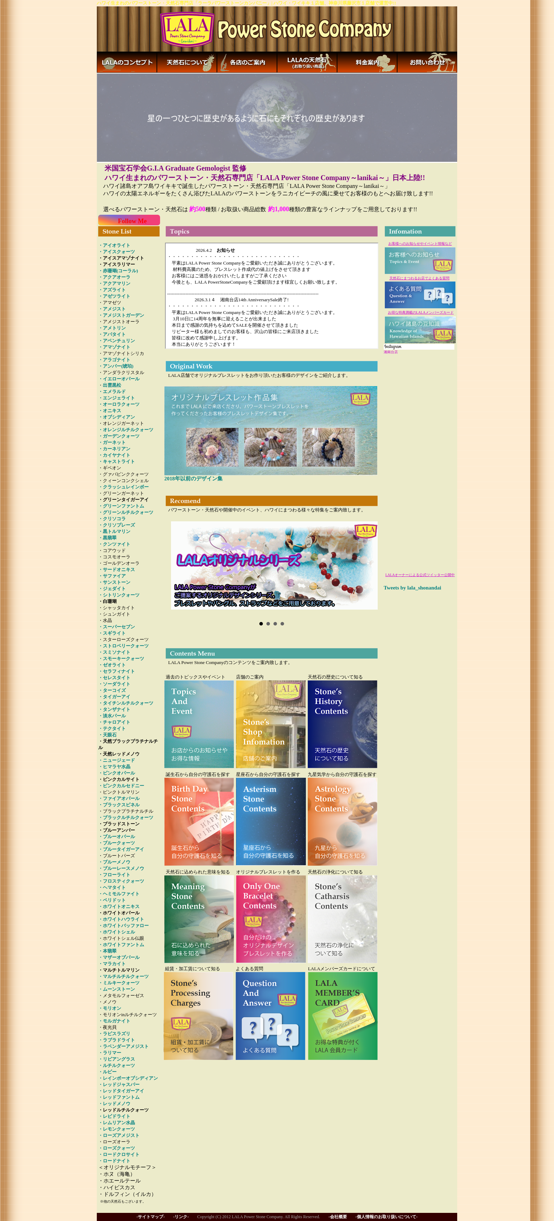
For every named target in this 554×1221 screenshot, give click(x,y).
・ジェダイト (112, 588)
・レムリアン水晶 (116, 1122)
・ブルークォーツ (116, 843)
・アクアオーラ (114, 277)
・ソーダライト (114, 684)
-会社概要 (338, 1216)
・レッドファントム (119, 1097)
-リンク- (181, 1216)
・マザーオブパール (119, 957)
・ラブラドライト (116, 1040)
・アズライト (112, 289)
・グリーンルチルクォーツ (125, 512)
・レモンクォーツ (116, 1129)
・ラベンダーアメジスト (123, 1046)
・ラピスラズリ (114, 1033)
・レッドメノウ (114, 1103)
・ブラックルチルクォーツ (125, 817)
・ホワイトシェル (116, 932)
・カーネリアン (114, 448)
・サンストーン (114, 582)
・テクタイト (112, 728)
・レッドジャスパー (119, 1084)
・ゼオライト (112, 665)
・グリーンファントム (121, 506)
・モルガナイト (114, 1021)
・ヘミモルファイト (119, 893)
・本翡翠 (107, 951)
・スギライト (112, 633)
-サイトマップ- (150, 1216)
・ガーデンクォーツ (119, 436)
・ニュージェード (116, 760)
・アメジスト (112, 309)
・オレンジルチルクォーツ (125, 429)
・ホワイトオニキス (119, 906)
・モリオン (109, 1008)
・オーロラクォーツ (119, 404)
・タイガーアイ (114, 696)
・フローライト (114, 874)
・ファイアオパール (119, 798)
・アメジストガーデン (121, 315)
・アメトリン (112, 328)
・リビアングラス (116, 1059)
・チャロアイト (114, 722)
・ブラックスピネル (119, 804)
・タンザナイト (114, 709)
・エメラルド (112, 391)
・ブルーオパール (116, 836)
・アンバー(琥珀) (116, 366)
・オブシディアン (116, 417)
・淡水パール (112, 715)
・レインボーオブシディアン (128, 1078)
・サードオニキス (116, 569)
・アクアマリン (114, 283)
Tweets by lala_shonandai (412, 588)
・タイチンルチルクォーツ (125, 703)
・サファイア (112, 576)
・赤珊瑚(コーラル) (118, 270)
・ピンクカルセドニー (121, 785)
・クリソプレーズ (116, 525)
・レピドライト (114, 1116)
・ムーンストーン (116, 989)
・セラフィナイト (116, 671)
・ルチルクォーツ (116, 1065)
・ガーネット (112, 442)
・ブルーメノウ (114, 862)
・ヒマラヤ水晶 (114, 766)
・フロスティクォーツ (121, 881)
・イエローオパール (119, 378)
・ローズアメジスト (119, 1135)
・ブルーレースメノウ (121, 868)
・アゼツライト (114, 296)
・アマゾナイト (114, 347)
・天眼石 (107, 734)
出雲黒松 (112, 385)
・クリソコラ (112, 518)
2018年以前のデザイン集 (193, 478)
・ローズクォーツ (116, 1148)
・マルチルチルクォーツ (123, 976)
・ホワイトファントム (121, 944)
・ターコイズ (112, 690)
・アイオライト (114, 245)
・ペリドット (112, 900)
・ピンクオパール (116, 773)
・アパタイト (112, 334)
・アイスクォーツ (116, 251)
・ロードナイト (114, 1160)
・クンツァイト (114, 544)
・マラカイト (112, 963)
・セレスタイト (114, 677)
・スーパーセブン (116, 626)
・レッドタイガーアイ (121, 1090)
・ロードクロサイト (119, 1154)
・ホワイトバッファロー (123, 925)
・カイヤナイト (114, 455)
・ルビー (107, 1071)
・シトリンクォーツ (119, 595)
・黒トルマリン (114, 531)
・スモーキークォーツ (121, 658)
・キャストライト (116, 461)
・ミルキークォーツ (119, 982)
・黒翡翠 (107, 537)
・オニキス (109, 410)
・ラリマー (109, 1052)
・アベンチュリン (116, 340)
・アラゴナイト (114, 359)
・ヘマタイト (112, 887)
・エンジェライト (116, 398)
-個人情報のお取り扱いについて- (386, 1216)
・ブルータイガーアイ (121, 849)
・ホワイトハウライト (121, 919)
